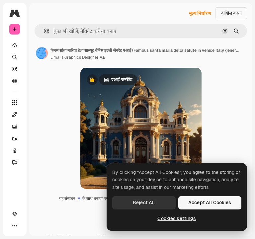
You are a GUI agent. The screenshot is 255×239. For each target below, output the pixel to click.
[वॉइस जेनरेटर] (14, 150)
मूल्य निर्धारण (200, 13)
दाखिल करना (231, 13)
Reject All (144, 202)
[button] (44, 31)
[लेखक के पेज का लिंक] (42, 53)
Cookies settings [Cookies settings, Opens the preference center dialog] (176, 218)
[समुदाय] (14, 81)
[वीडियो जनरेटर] (14, 138)
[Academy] (14, 213)
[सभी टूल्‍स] (14, 102)
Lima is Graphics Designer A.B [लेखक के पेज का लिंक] (78, 57)
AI (79, 198)
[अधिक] (14, 225)
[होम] (14, 45)
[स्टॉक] (14, 69)
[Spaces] (14, 114)
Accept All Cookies (209, 202)
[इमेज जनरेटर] (14, 126)
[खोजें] (14, 57)
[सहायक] (14, 162)
